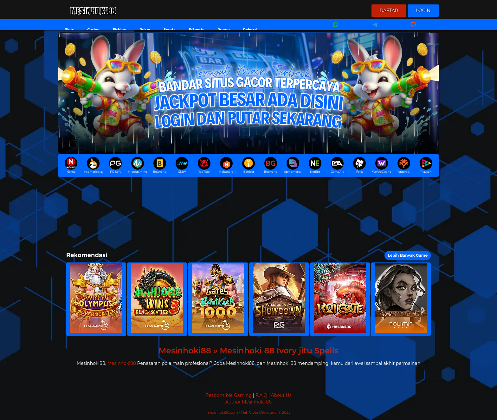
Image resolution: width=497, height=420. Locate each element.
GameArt (337, 165)
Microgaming (137, 165)
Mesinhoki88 (121, 363)
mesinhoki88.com (223, 412)
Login (423, 10)
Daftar (389, 10)
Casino (93, 29)
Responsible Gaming (229, 395)
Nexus (71, 165)
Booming (270, 165)
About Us (281, 395)
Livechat (410, 29)
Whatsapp (334, 29)
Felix (359, 165)
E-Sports (196, 29)
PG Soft (115, 165)
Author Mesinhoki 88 (248, 402)
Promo (223, 29)
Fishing (119, 29)
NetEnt (315, 165)
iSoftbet (248, 165)
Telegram (373, 29)
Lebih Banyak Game (408, 255)
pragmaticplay (93, 165)
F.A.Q (261, 395)
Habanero (226, 165)
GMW (182, 165)
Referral (250, 29)
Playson (426, 165)
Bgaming (159, 165)
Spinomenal (293, 165)
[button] (96, 299)
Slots (69, 29)
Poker (144, 29)
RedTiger (204, 165)
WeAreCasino (381, 165)
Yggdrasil (403, 165)
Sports (169, 29)
